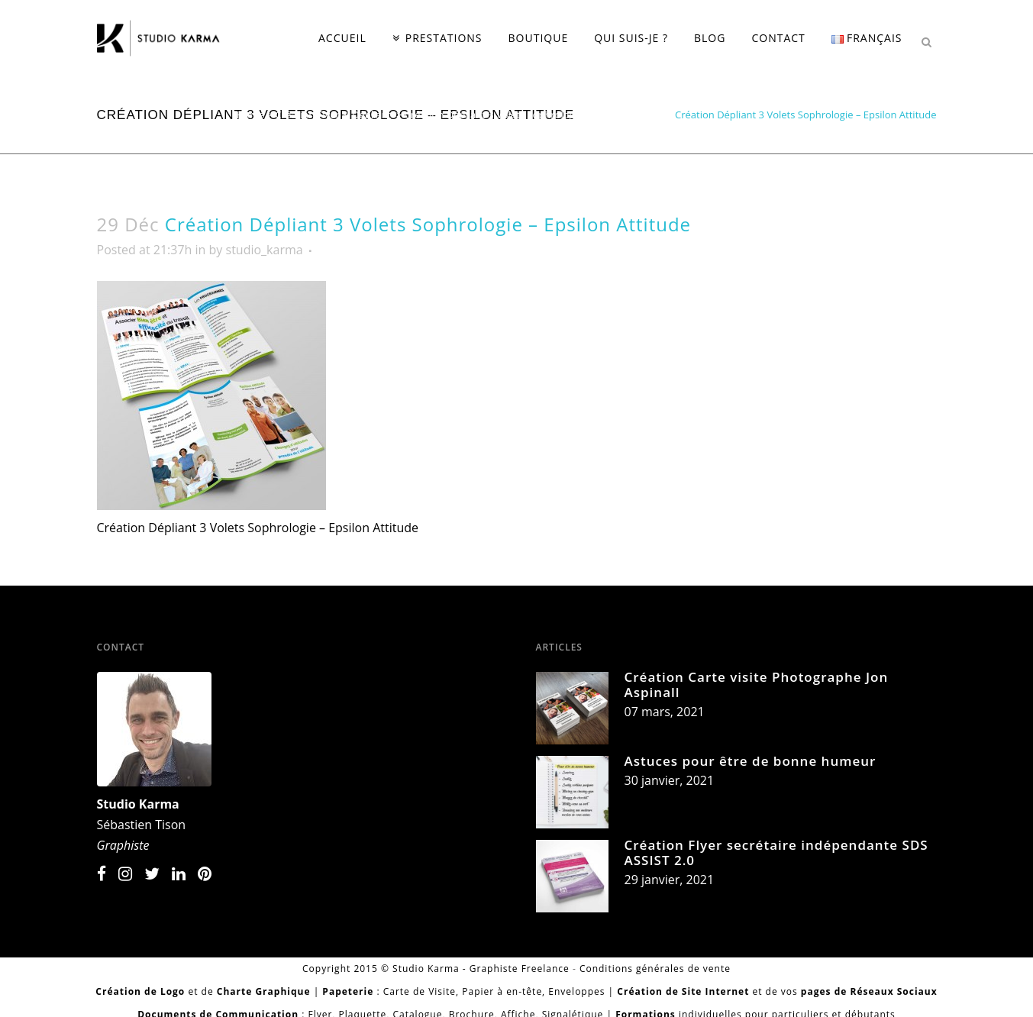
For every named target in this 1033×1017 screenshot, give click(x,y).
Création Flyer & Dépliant (334, 114)
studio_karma (264, 249)
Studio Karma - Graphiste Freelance (481, 968)
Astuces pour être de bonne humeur (750, 761)
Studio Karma (138, 804)
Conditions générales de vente (655, 968)
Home (251, 114)
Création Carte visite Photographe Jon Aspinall (757, 684)
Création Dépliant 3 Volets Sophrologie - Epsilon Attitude (534, 114)
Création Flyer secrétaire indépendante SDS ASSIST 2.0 (776, 852)
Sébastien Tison (141, 824)
